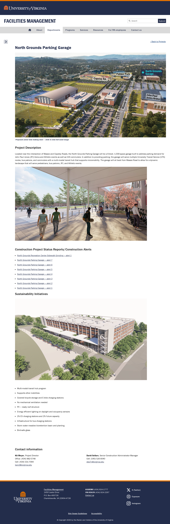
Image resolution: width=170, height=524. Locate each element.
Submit (162, 20)
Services (84, 30)
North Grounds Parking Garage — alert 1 (34, 288)
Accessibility (96, 513)
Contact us (136, 30)
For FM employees (117, 30)
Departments (53, 30)
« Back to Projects (158, 41)
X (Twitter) (136, 490)
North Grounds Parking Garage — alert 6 (34, 264)
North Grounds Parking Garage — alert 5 (34, 269)
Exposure (136, 496)
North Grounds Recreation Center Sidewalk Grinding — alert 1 (44, 255)
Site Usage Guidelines (77, 513)
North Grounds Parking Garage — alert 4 (34, 274)
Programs (70, 30)
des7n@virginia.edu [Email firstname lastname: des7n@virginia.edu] (95, 461)
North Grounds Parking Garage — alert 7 (34, 260)
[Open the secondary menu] (6, 42)
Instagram (136, 503)
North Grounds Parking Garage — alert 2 (34, 283)
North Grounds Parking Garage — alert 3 (34, 278)
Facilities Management (30, 21)
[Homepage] (30, 30)
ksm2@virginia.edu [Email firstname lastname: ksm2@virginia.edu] (23, 465)
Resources (98, 30)
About (39, 30)
